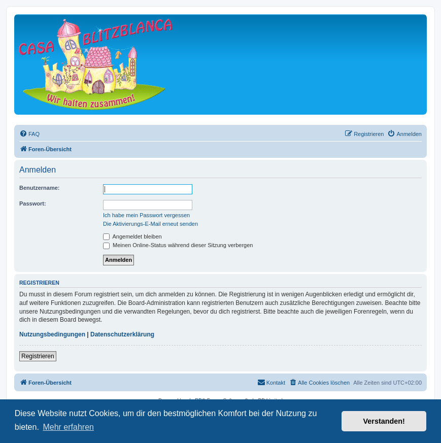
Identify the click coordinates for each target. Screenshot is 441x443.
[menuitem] (29, 134)
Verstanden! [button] (384, 421)
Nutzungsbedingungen (52, 334)
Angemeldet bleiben (132, 236)
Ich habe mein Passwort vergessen (146, 215)
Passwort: (32, 203)
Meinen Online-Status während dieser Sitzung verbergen (178, 245)
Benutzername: (39, 188)
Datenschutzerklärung (122, 334)
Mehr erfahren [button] (68, 427)
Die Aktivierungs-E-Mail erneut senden (150, 224)
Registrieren (37, 356)
